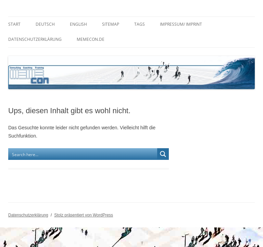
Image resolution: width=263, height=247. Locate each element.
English (78, 24)
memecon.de (90, 39)
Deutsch (45, 24)
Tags (139, 24)
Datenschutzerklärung (35, 39)
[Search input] (83, 154)
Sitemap (110, 24)
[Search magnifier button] (163, 154)
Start (14, 24)
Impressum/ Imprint (181, 24)
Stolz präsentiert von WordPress (83, 215)
